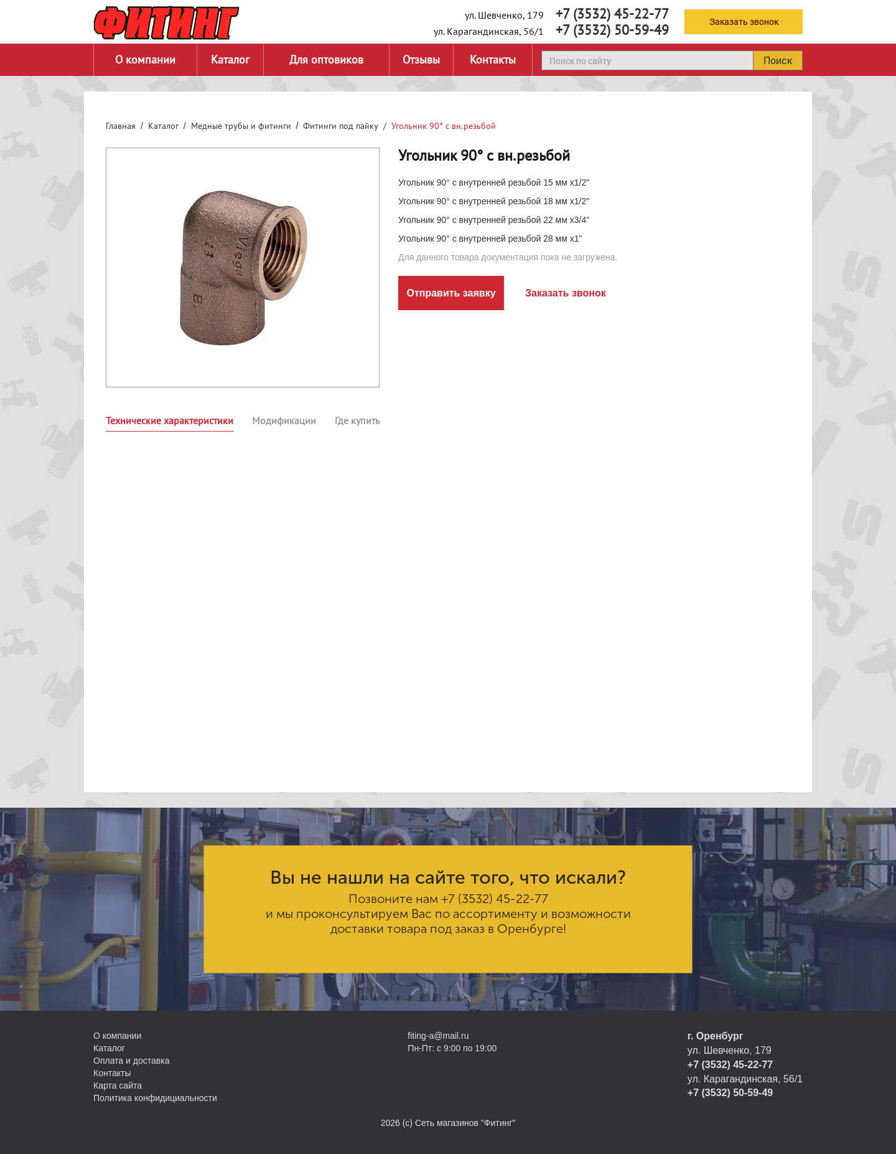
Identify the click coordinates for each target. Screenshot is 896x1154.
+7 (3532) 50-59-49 (612, 30)
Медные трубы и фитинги (241, 125)
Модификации (284, 420)
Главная (121, 125)
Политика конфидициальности (155, 1098)
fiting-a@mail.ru (438, 1036)
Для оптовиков (326, 59)
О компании (145, 59)
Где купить (357, 420)
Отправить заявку (450, 293)
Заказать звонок (743, 21)
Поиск (777, 60)
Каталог (230, 59)
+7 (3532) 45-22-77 (612, 13)
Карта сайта (117, 1085)
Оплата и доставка (131, 1061)
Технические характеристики (169, 420)
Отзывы (421, 59)
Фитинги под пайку (340, 125)
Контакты (493, 59)
